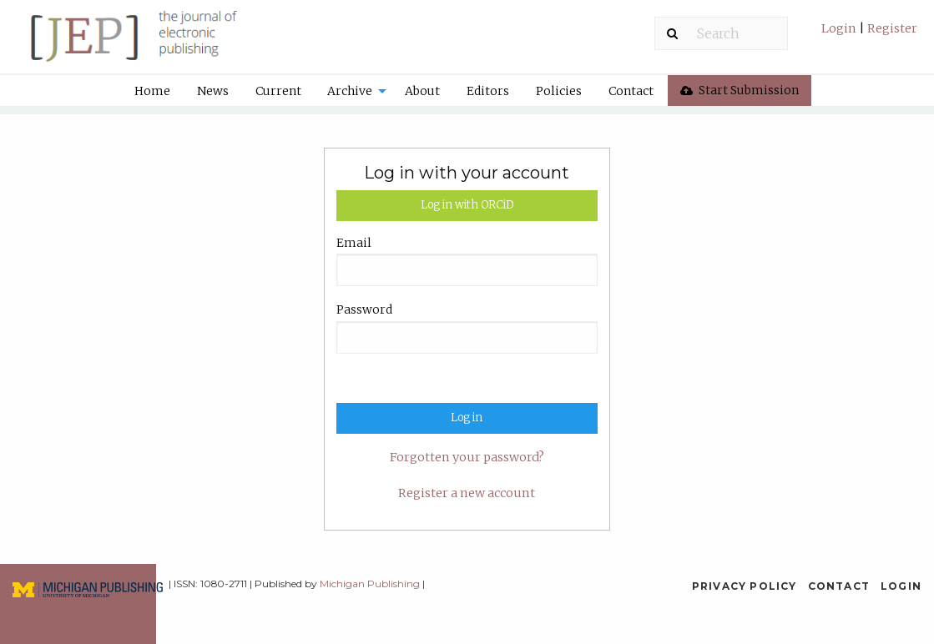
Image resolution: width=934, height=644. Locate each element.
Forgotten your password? (467, 457)
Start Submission (739, 90)
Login (840, 28)
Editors (488, 90)
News (213, 90)
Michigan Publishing (370, 583)
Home (152, 90)
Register (891, 28)
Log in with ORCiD (467, 205)
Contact (631, 90)
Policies (559, 90)
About (422, 90)
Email (353, 242)
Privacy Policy (744, 586)
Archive (349, 90)
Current (278, 90)
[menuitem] (869, 35)
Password (364, 309)
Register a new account (466, 493)
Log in (466, 417)
